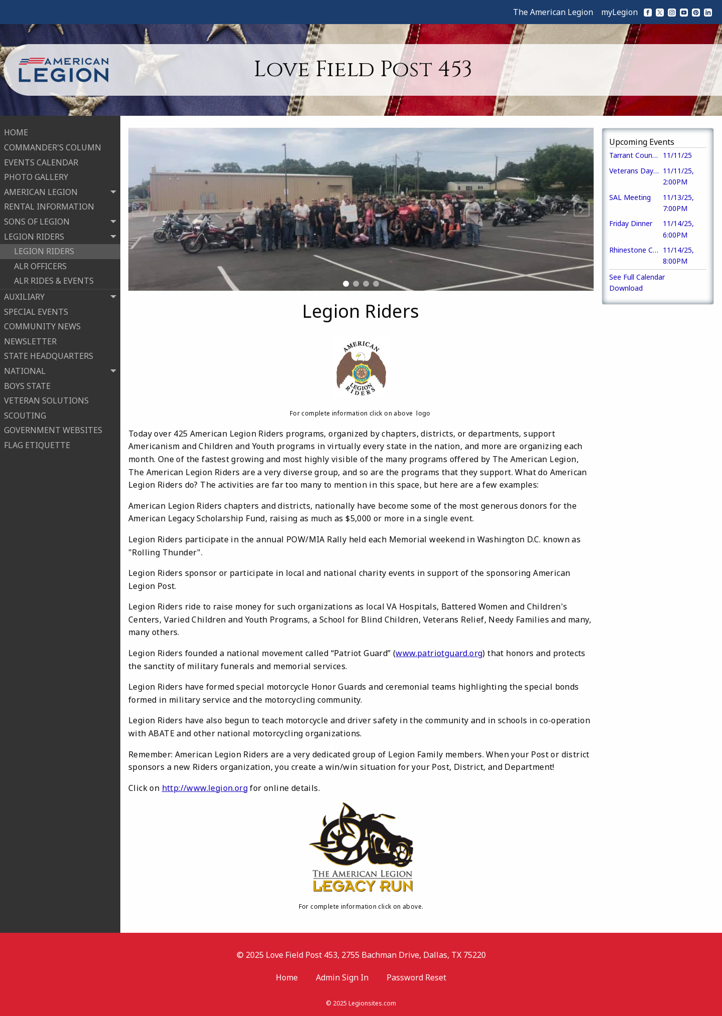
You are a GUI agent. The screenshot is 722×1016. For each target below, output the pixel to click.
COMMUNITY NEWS (42, 324)
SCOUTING (25, 413)
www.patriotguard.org (439, 653)
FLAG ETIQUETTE (37, 443)
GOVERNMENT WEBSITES (53, 428)
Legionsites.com (372, 1003)
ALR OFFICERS (40, 264)
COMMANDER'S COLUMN (52, 145)
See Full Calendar (637, 277)
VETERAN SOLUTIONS (46, 398)
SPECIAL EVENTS (36, 309)
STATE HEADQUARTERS (48, 354)
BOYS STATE (27, 383)
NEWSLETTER (30, 339)
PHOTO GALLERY (36, 175)
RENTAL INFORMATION (49, 205)
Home (287, 977)
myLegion (619, 12)
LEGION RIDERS (44, 249)
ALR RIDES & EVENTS (54, 279)
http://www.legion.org (205, 787)
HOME (16, 130)
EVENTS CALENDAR (41, 160)
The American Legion (553, 12)
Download (626, 288)
